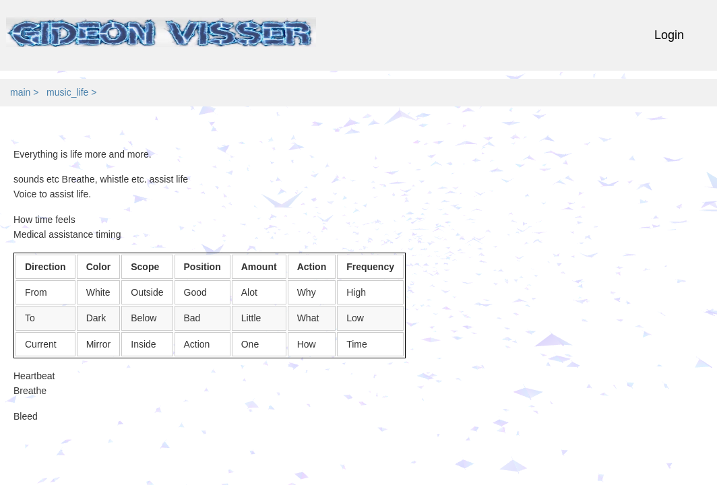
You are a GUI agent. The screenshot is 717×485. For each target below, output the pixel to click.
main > (27, 92)
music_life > (74, 92)
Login (669, 35)
